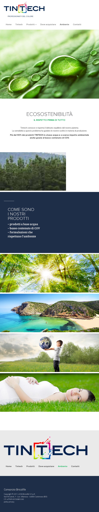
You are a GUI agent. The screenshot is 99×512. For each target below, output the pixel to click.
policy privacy (9, 501)
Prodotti (31, 24)
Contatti (77, 24)
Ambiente (64, 24)
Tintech (19, 24)
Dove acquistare (48, 24)
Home (8, 24)
